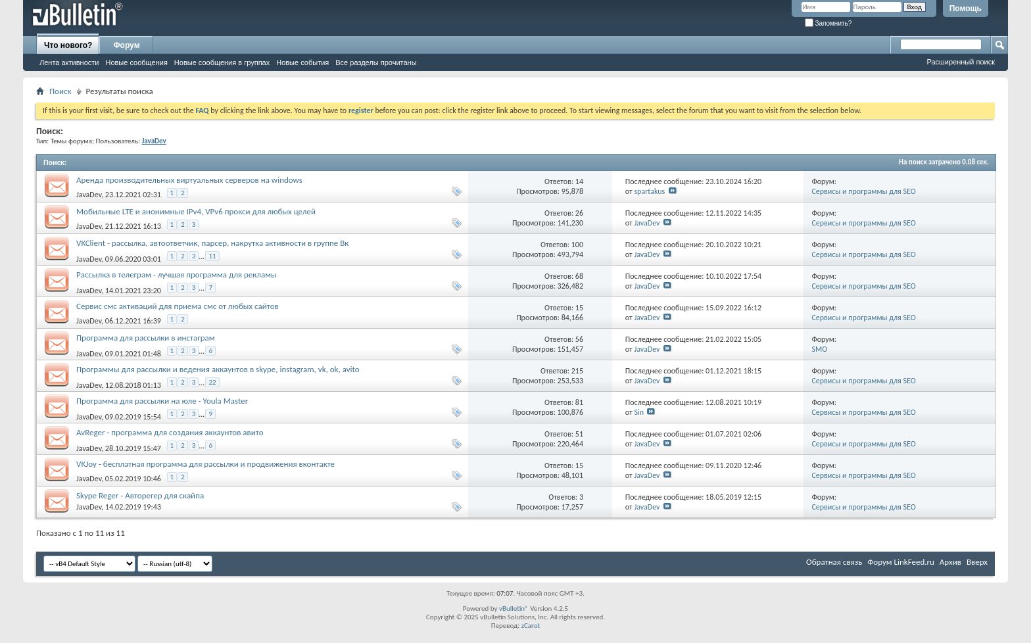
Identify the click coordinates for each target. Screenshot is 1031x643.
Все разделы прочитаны (375, 62)
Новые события (302, 62)
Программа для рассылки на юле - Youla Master (162, 401)
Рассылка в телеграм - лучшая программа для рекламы (176, 274)
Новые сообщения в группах (222, 62)
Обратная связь (834, 562)
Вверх (977, 562)
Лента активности (69, 62)
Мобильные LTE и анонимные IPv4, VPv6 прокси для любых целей (196, 211)
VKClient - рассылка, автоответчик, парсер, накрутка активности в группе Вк (212, 243)
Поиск (60, 91)
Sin (639, 412)
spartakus (649, 191)
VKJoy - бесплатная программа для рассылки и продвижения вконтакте (205, 464)
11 (212, 256)
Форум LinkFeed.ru (900, 562)
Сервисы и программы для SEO (863, 191)
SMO (819, 349)
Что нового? (68, 45)
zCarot (530, 625)
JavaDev (88, 194)
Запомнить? (828, 23)
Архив (950, 562)
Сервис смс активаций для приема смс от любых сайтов (177, 306)
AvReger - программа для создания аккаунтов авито (170, 432)
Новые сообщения (136, 62)
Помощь (965, 8)
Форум (126, 45)
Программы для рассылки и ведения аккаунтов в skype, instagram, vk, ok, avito (218, 369)
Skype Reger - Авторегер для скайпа (140, 495)
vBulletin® (514, 608)
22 (212, 382)
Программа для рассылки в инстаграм (145, 338)
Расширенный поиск (960, 62)
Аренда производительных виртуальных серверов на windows (189, 180)
